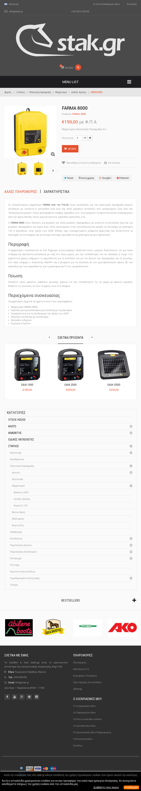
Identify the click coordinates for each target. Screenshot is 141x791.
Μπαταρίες (18, 518)
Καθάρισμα (16, 532)
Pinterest (123, 178)
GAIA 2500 (70, 384)
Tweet (68, 178)
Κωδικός (67, 114)
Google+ (105, 178)
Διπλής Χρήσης (22, 498)
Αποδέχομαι (131, 787)
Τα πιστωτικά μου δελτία (87, 719)
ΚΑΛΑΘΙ (66, 66)
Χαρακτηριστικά (56, 191)
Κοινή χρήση (86, 178)
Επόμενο (53, 170)
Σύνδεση (132, 4)
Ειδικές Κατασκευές (21, 439)
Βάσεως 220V (21, 492)
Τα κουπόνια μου (83, 739)
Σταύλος (13, 446)
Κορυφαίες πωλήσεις (85, 675)
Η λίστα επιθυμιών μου (106, 4)
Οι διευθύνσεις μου (84, 725)
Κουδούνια (16, 538)
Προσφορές (79, 662)
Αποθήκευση (17, 459)
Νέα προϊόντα (81, 669)
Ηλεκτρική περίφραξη (22, 465)
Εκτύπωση (114, 162)
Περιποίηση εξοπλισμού (23, 551)
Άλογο (12, 426)
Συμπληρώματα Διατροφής (25, 578)
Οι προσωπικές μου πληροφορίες (92, 732)
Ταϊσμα (14, 584)
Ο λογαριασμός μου (87, 699)
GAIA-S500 (113, 384)
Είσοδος (77, 745)
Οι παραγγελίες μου (84, 712)
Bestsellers (70, 600)
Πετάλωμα (15, 558)
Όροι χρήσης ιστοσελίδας (87, 682)
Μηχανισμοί (18, 485)
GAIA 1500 (27, 384)
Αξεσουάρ (15, 452)
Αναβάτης (15, 433)
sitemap (77, 688)
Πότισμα (14, 565)
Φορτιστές (18, 525)
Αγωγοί (16, 472)
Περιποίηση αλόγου (21, 545)
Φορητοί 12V (21, 505)
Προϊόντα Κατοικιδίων (22, 571)
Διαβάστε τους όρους (106, 787)
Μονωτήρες (18, 512)
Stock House (17, 419)
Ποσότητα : (68, 138)
